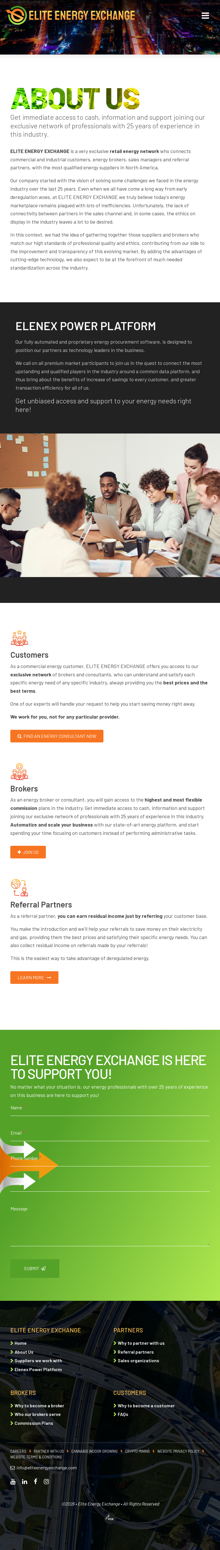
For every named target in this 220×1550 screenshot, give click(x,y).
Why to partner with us (141, 1343)
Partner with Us (49, 1451)
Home (21, 1343)
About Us (24, 1351)
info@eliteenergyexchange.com (43, 1467)
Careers (18, 1451)
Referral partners (136, 1351)
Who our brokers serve (38, 1414)
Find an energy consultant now (56, 736)
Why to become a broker (39, 1405)
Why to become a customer (146, 1405)
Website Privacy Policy (178, 1451)
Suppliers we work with (38, 1360)
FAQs (123, 1414)
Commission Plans (34, 1423)
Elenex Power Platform (38, 1369)
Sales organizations (138, 1360)
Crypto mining (137, 1451)
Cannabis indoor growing (94, 1451)
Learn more (34, 977)
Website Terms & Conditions (36, 1457)
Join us (28, 852)
